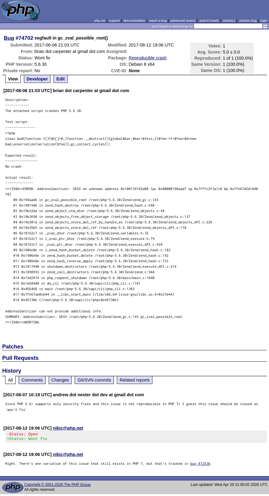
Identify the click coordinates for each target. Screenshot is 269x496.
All (10, 380)
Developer (37, 78)
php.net (99, 20)
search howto (209, 20)
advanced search (183, 20)
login (263, 20)
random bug (248, 20)
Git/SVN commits (94, 380)
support (114, 20)
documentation (134, 20)
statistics (229, 20)
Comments (32, 380)
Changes (60, 380)
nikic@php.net (68, 428)
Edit (60, 78)
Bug (9, 38)
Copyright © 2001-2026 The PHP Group (57, 486)
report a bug (158, 20)
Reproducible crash (148, 57)
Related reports (135, 380)
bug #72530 (200, 465)
